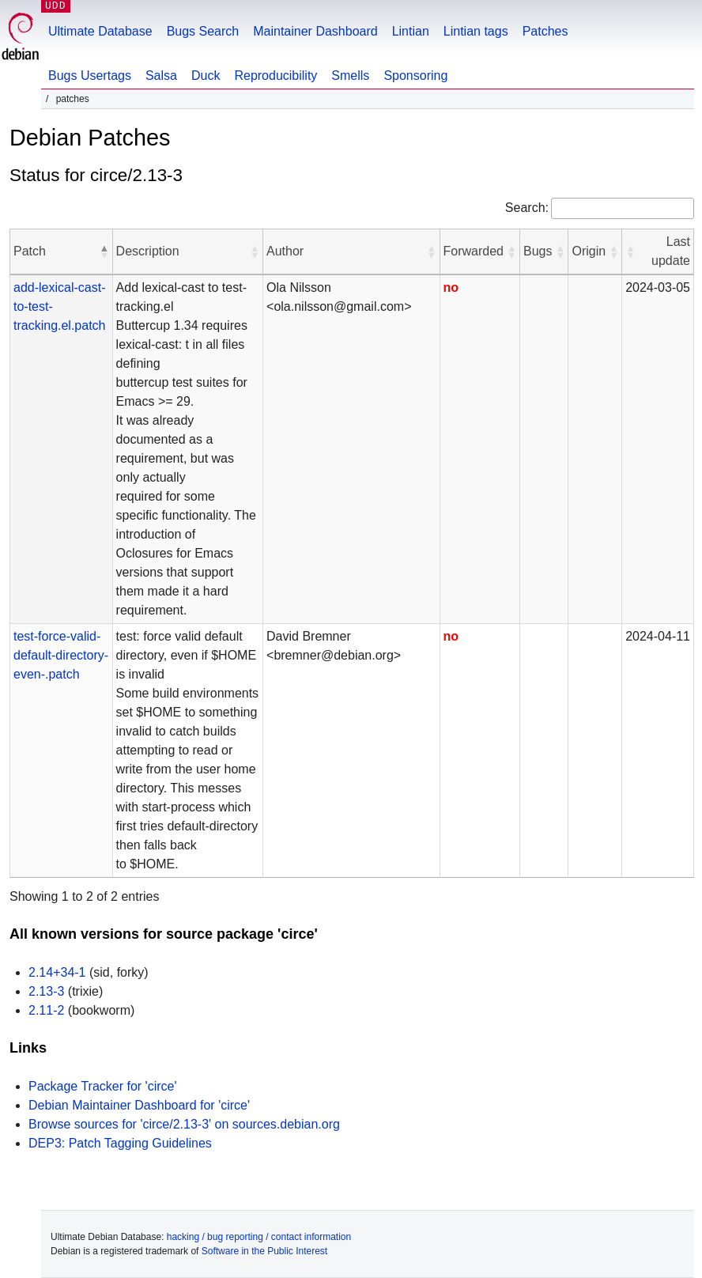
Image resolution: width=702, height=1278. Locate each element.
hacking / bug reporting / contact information (259, 1236)
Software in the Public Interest (264, 1251)
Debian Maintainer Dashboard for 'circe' (139, 1105)
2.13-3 (46, 991)
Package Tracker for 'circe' (102, 1086)
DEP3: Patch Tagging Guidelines (120, 1143)
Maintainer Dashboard (315, 31)
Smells (350, 75)
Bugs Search (203, 31)
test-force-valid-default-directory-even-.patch (60, 655)
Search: (527, 207)
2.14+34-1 (57, 972)
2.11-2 (46, 1010)
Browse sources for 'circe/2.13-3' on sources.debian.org (184, 1124)
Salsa (161, 75)
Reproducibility (275, 75)
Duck (205, 75)
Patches (545, 31)
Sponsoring (415, 75)
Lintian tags (475, 31)
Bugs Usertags (89, 75)
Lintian (410, 31)
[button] (104, 251)
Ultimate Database (100, 31)
